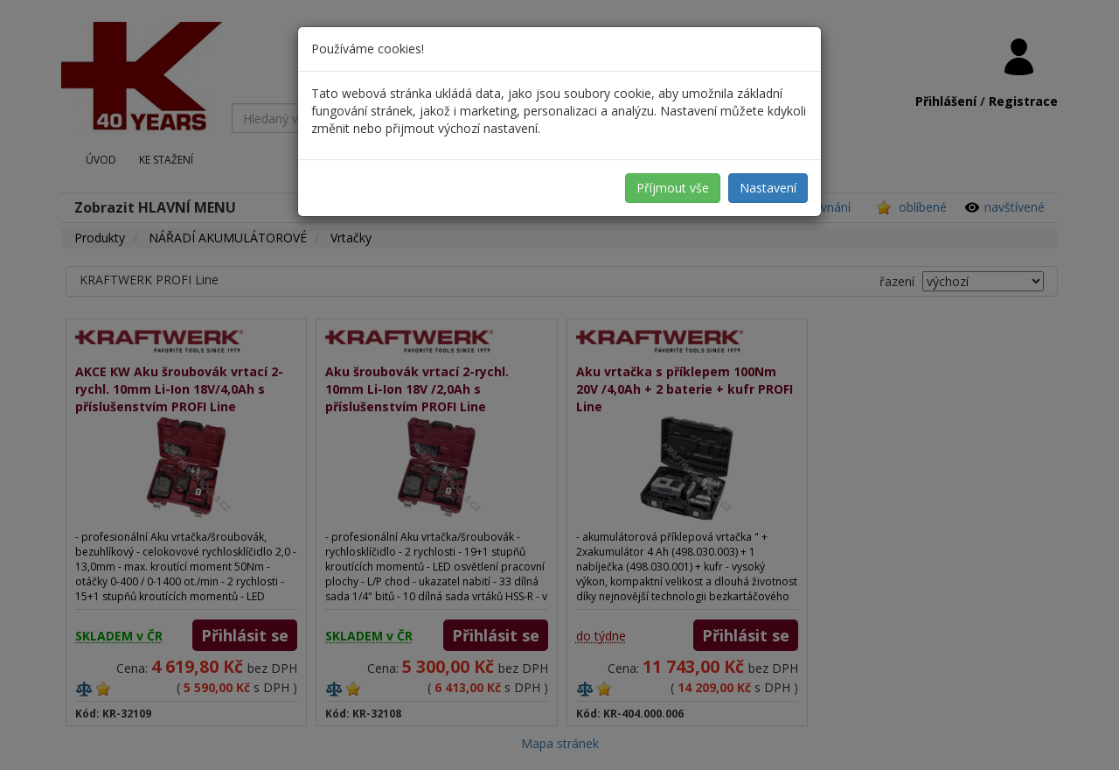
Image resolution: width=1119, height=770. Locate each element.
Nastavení (768, 187)
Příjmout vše (672, 187)
